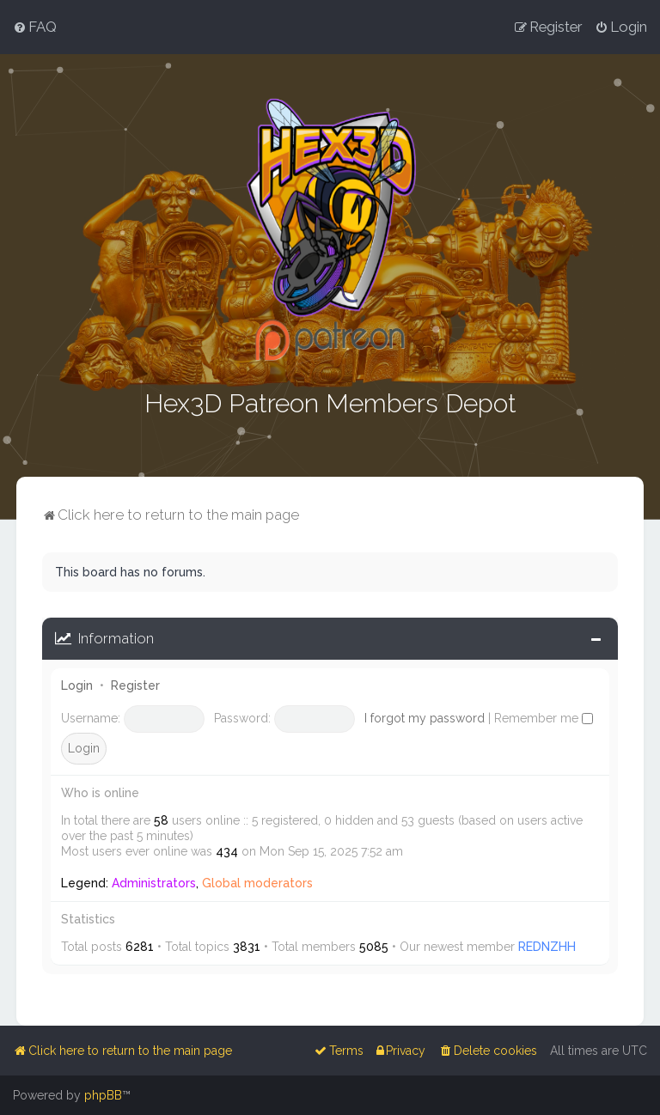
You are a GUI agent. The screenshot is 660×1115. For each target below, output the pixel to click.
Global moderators (257, 882)
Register (135, 685)
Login (77, 685)
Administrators (154, 882)
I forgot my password (424, 716)
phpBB (103, 1095)
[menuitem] (35, 27)
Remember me (543, 716)
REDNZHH (547, 946)
